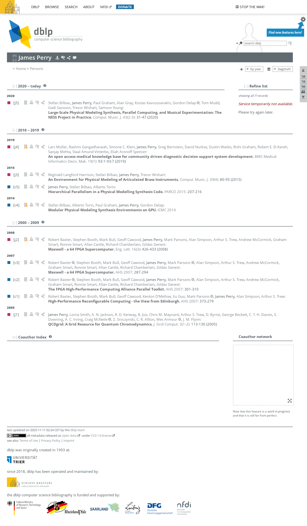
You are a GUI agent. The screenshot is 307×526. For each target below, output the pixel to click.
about (88, 7)
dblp (35, 7)
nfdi (104, 7)
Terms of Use (29, 440)
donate (125, 7)
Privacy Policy (50, 440)
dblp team (77, 430)
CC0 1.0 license (101, 435)
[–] (246, 86)
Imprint (69, 440)
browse (52, 7)
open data (69, 435)
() (114, 117)
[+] (15, 337)
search (71, 7)
